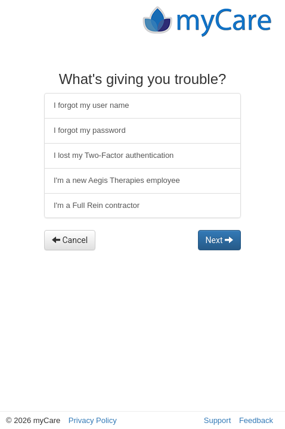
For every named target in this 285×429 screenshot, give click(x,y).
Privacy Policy (93, 420)
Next (219, 240)
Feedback (256, 420)
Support (217, 420)
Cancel (70, 240)
